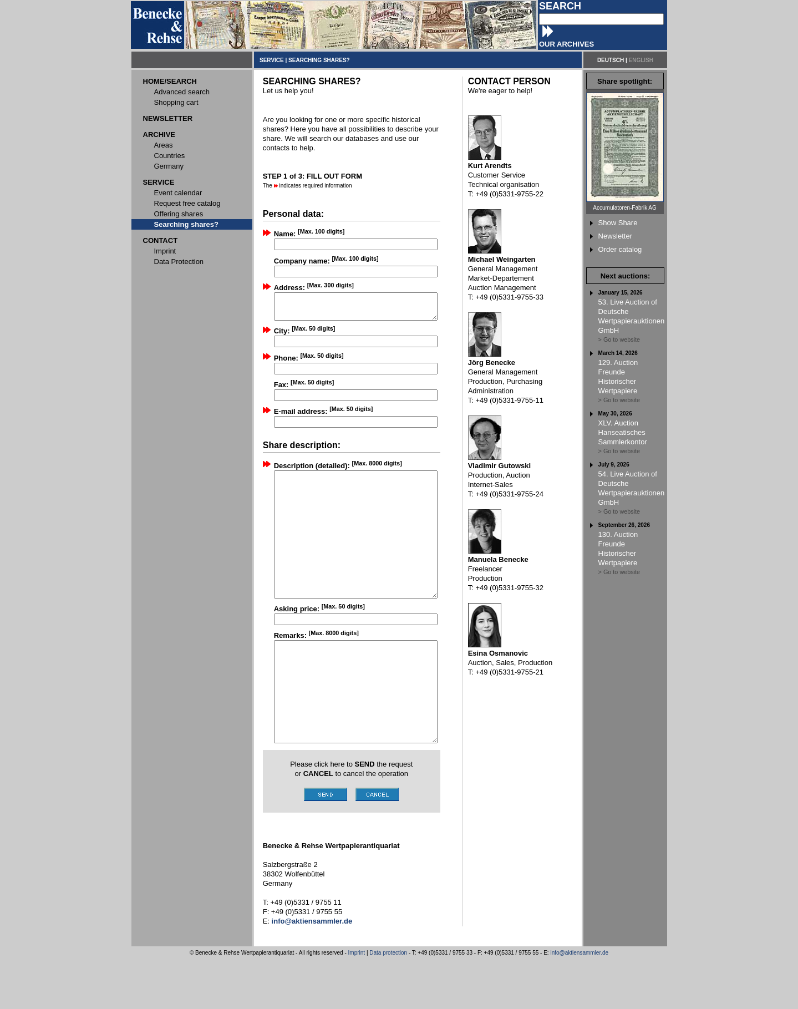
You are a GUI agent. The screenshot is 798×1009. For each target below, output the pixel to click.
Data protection (388, 1003)
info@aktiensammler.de (579, 1003)
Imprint (356, 1003)
